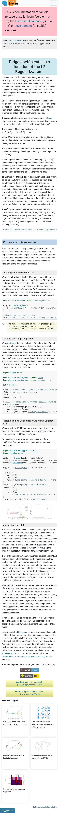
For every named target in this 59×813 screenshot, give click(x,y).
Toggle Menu (7, 810)
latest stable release (28, 21)
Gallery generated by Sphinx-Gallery (45, 807)
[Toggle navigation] (53, 3)
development (23, 26)
